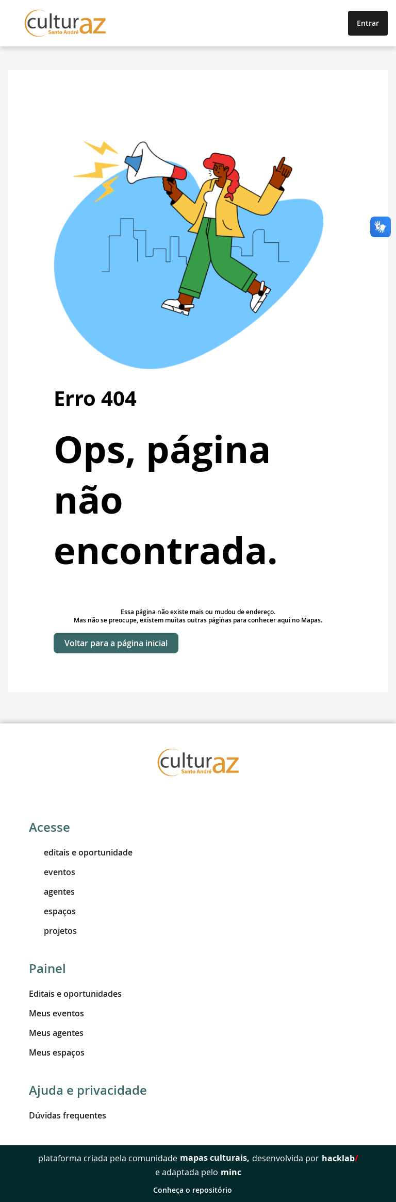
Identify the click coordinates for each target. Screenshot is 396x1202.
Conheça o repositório (198, 1190)
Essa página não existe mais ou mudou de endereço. (198, 611)
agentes (52, 891)
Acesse (49, 827)
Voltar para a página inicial (116, 643)
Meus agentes (56, 1033)
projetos (53, 930)
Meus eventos (56, 1013)
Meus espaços (57, 1052)
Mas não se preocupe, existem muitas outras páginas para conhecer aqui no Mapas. (198, 620)
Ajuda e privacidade (88, 1090)
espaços (52, 911)
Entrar (368, 23)
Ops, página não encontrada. (166, 499)
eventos (52, 872)
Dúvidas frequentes (67, 1115)
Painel (47, 968)
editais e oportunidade (81, 852)
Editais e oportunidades (75, 993)
